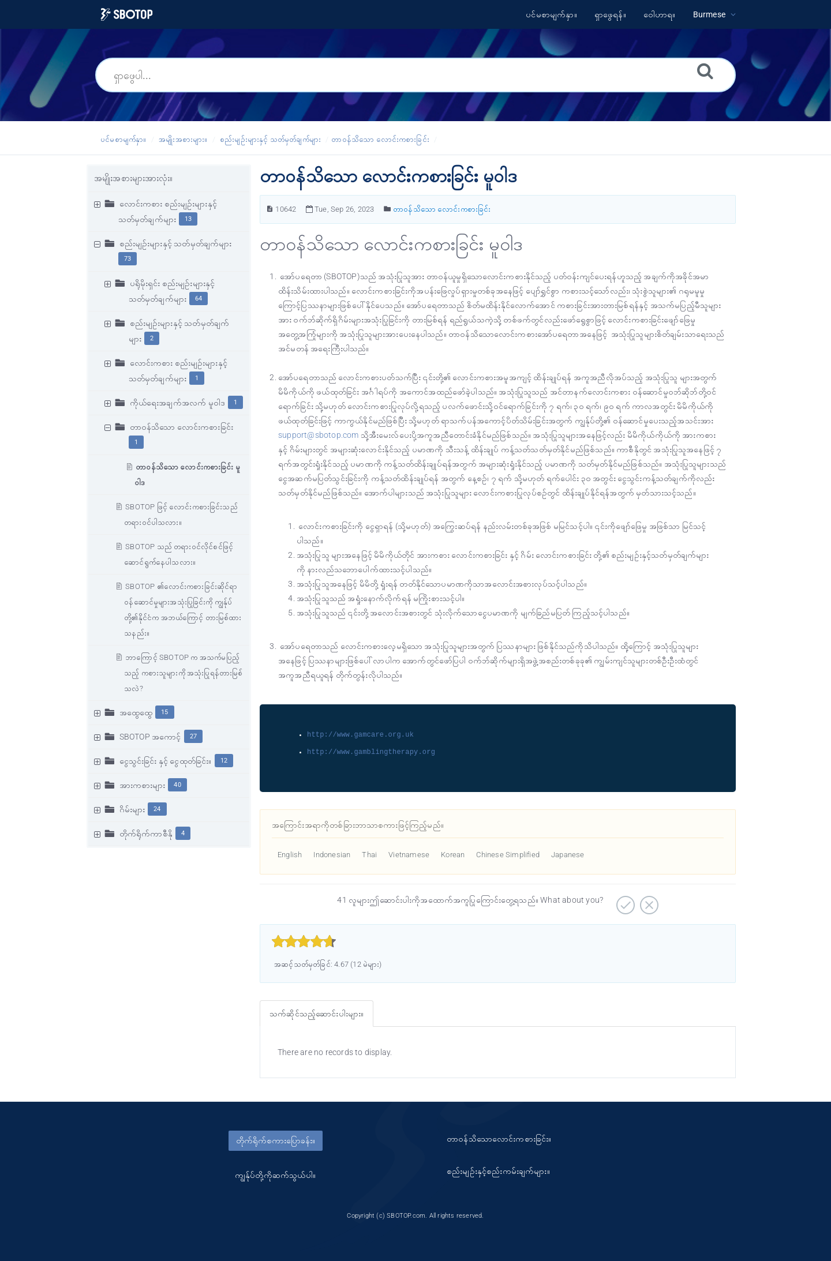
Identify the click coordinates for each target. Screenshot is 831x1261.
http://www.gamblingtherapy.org (371, 752)
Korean (453, 854)
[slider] (304, 941)
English (290, 854)
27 (193, 736)
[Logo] (126, 14)
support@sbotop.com (319, 435)
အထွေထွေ (136, 712)
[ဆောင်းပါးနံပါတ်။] (270, 209)
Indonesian (331, 854)
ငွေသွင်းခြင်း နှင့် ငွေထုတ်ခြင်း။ (165, 760)
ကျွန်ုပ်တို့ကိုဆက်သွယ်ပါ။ (275, 1175)
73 (127, 258)
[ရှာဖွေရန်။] (705, 70)
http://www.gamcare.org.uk (360, 735)
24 (157, 809)
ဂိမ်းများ (132, 809)
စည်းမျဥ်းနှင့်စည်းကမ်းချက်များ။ (498, 1171)
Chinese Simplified (508, 854)
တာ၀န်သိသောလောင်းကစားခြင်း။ (499, 1138)
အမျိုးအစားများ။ (183, 139)
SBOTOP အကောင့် (150, 736)
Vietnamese (408, 854)
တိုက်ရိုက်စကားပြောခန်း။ (275, 1140)
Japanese (568, 854)
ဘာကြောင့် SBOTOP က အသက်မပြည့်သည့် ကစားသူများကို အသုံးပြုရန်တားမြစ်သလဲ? (183, 673)
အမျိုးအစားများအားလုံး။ (133, 178)
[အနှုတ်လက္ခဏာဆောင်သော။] (647, 901)
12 (223, 760)
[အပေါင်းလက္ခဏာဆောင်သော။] (624, 901)
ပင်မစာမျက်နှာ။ (123, 139)
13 (188, 219)
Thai (369, 854)
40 (177, 785)
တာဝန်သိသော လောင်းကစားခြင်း (380, 139)
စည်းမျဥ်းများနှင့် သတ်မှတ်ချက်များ (270, 139)
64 (198, 298)
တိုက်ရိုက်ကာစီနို (146, 833)
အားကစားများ (142, 785)
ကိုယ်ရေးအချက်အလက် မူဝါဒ (178, 402)
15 (164, 712)
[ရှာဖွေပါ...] (415, 75)
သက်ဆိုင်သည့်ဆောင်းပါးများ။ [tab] (316, 1013)
